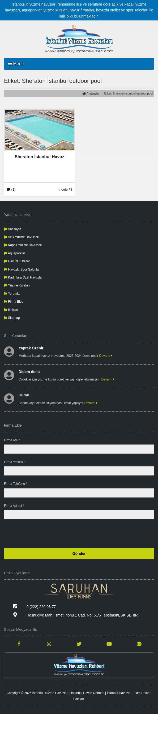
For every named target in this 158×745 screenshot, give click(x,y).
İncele (65, 189)
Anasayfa (91, 93)
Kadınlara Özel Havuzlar (23, 277)
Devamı (106, 356)
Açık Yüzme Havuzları (21, 237)
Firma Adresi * (14, 506)
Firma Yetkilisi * (14, 462)
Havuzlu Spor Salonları (22, 269)
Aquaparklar (14, 253)
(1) (11, 189)
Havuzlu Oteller (17, 261)
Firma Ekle (13, 301)
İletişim (11, 310)
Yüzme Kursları (17, 285)
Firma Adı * (12, 440)
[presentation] (113, 533)
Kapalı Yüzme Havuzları (23, 245)
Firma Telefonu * (15, 484)
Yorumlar (12, 294)
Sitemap (12, 318)
